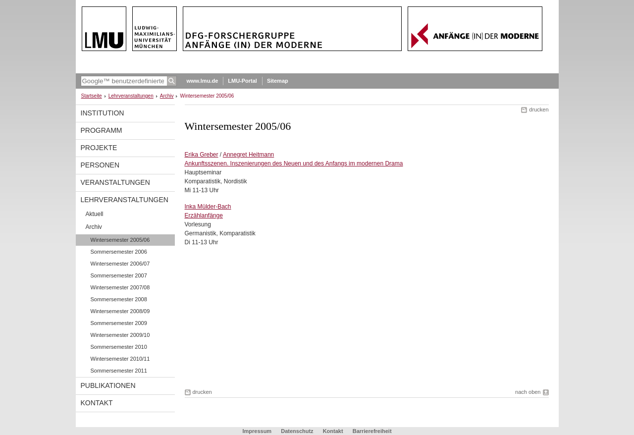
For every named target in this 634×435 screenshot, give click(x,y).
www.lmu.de (202, 81)
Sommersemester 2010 (119, 347)
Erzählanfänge (204, 215)
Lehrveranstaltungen (131, 96)
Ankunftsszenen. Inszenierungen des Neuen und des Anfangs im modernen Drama (294, 163)
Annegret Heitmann (248, 154)
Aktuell (95, 214)
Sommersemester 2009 (119, 323)
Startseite (91, 96)
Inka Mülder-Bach (208, 206)
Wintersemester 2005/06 (120, 240)
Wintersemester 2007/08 (120, 287)
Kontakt (97, 403)
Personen (100, 165)
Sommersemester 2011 (119, 371)
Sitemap (277, 81)
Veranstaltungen (115, 182)
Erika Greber (201, 154)
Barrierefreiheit (372, 431)
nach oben (527, 392)
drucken (538, 109)
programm (101, 130)
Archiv (167, 96)
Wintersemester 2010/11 (120, 359)
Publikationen (108, 385)
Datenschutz (297, 431)
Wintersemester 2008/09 (120, 311)
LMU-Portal (242, 81)
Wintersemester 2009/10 (120, 335)
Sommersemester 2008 (119, 299)
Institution (102, 113)
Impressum (256, 431)
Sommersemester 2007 (119, 275)
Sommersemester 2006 (119, 252)
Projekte (99, 148)
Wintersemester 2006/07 (120, 264)
